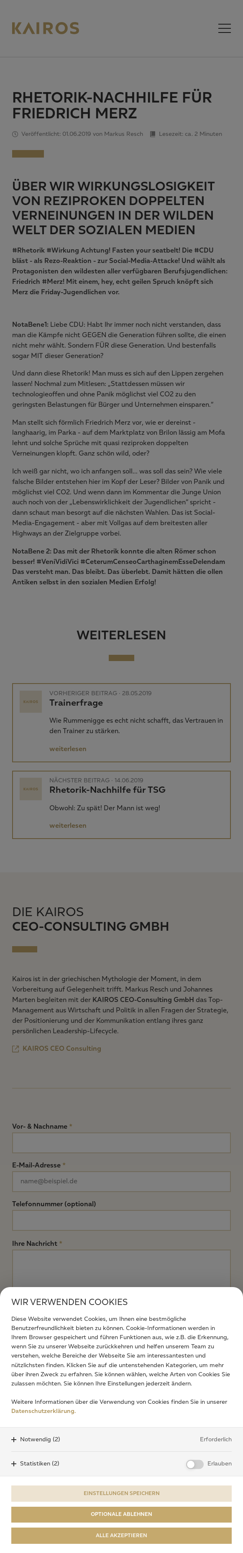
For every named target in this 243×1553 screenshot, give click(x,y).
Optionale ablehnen (121, 1514)
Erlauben (219, 1464)
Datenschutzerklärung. (43, 1411)
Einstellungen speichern (122, 1493)
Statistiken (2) (39, 1464)
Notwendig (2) (40, 1440)
